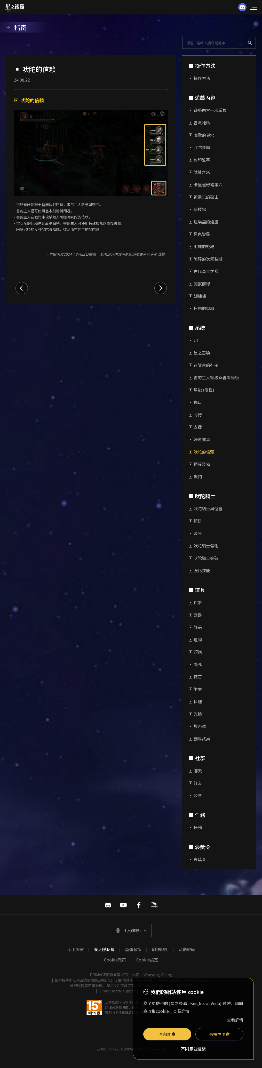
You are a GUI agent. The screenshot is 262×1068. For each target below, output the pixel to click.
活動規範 (187, 949)
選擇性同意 (219, 1034)
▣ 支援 (195, 427)
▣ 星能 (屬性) (201, 390)
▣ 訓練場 (197, 296)
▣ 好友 (195, 783)
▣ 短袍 (195, 652)
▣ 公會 (195, 795)
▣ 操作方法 (199, 78)
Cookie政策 (115, 960)
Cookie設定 (147, 960)
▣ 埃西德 (197, 726)
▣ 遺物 (195, 639)
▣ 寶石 (195, 677)
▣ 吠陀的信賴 (201, 452)
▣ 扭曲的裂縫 (201, 308)
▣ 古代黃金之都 (203, 271)
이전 (21, 288)
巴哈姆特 (154, 905)
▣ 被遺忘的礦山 (203, 197)
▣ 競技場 (197, 209)
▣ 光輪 (195, 714)
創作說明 (160, 949)
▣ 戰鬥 (195, 476)
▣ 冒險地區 (199, 122)
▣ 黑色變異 (199, 234)
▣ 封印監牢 (199, 160)
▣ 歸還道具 (199, 439)
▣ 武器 (195, 615)
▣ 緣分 (195, 533)
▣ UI (193, 340)
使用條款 (75, 949)
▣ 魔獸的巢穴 (201, 135)
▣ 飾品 (195, 627)
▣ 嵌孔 (195, 664)
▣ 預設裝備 (199, 464)
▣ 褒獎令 (197, 859)
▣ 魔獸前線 (199, 283)
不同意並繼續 (193, 1049)
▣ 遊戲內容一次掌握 (207, 110)
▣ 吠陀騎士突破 (203, 558)
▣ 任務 (195, 827)
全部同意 (167, 1034)
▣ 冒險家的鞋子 (203, 365)
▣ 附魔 (195, 689)
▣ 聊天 (195, 770)
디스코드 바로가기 (108, 905)
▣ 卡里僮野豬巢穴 (205, 184)
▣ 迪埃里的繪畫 (203, 222)
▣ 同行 (195, 414)
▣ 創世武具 (199, 738)
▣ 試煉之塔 (199, 172)
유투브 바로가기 (123, 905)
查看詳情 (235, 1020)
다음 (160, 288)
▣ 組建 (195, 521)
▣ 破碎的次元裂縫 (205, 259)
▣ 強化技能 (199, 570)
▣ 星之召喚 (199, 353)
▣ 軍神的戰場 (201, 246)
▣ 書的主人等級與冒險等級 (213, 377)
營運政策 (133, 949)
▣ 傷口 (195, 402)
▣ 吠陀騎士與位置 (205, 508)
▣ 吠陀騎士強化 (203, 546)
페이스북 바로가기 (139, 905)
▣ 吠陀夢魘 (199, 147)
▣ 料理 (195, 701)
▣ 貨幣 (195, 602)
